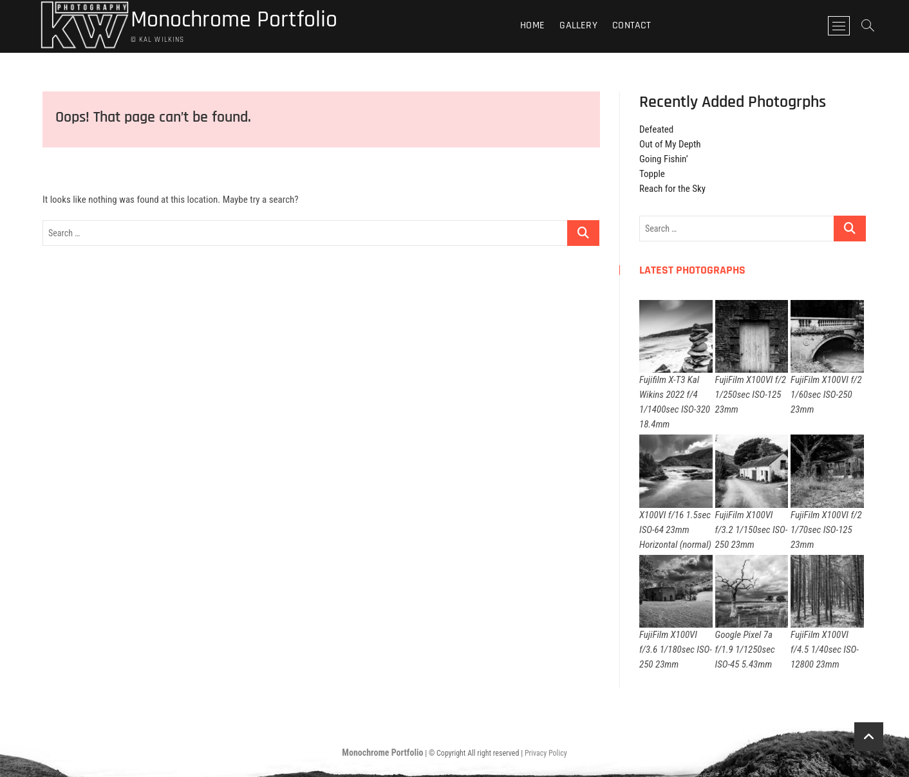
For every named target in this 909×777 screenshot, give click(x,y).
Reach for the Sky (672, 188)
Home (532, 25)
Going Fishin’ (663, 159)
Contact (631, 25)
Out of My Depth (670, 144)
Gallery (578, 25)
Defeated (656, 129)
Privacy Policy (546, 753)
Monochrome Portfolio (234, 20)
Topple (652, 174)
